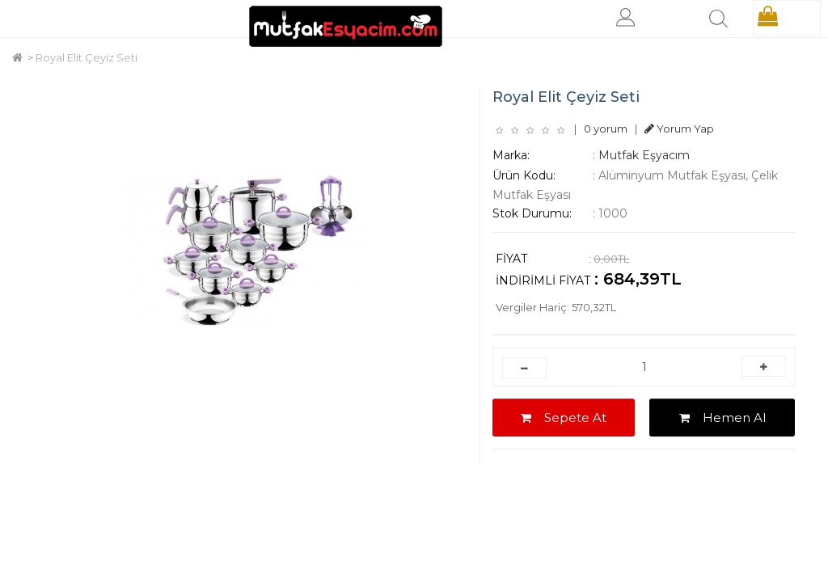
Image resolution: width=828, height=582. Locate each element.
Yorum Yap (679, 128)
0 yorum (605, 128)
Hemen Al (722, 417)
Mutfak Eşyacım (644, 155)
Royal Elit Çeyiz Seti (86, 57)
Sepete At (563, 417)
